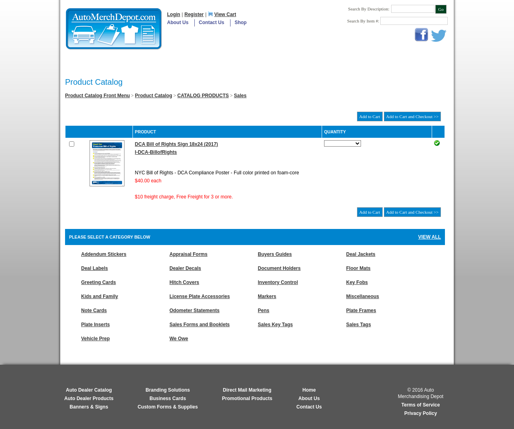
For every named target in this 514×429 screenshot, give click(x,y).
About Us (177, 22)
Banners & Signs (88, 407)
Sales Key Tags (275, 324)
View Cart (225, 14)
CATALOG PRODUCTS (203, 95)
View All (429, 237)
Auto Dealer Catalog (89, 390)
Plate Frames (361, 310)
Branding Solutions (167, 390)
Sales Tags (358, 324)
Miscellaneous (362, 296)
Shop (241, 22)
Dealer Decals (185, 268)
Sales (240, 95)
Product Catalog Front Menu (97, 95)
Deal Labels (94, 268)
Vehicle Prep (95, 338)
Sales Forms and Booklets (199, 324)
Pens (263, 310)
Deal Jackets (360, 254)
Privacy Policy (420, 413)
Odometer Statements (194, 310)
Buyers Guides (275, 254)
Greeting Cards (98, 282)
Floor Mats (358, 268)
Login (173, 14)
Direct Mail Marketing (247, 390)
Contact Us (211, 22)
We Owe (178, 338)
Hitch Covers (184, 282)
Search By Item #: (363, 20)
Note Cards (94, 310)
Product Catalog (153, 95)
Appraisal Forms (188, 254)
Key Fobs (357, 282)
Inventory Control (278, 282)
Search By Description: (369, 8)
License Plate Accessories (199, 296)
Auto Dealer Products (89, 398)
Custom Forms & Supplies (168, 407)
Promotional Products (247, 398)
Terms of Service (421, 405)
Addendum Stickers (103, 254)
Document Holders (279, 268)
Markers (267, 296)
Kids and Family (99, 296)
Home (309, 390)
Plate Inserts (95, 324)
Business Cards (167, 398)
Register (194, 14)
